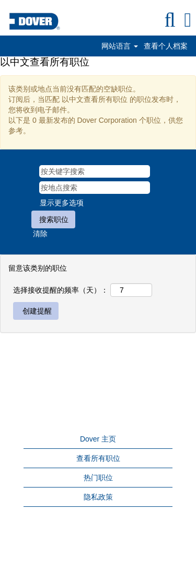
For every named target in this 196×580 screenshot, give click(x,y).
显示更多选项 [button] (62, 203)
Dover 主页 (98, 439)
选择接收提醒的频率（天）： (60, 290)
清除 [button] (40, 233)
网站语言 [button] (119, 46)
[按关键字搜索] (94, 171)
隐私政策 (98, 497)
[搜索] (170, 19)
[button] (188, 19)
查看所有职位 (98, 458)
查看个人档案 (166, 46)
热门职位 (98, 477)
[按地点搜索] (94, 187)
